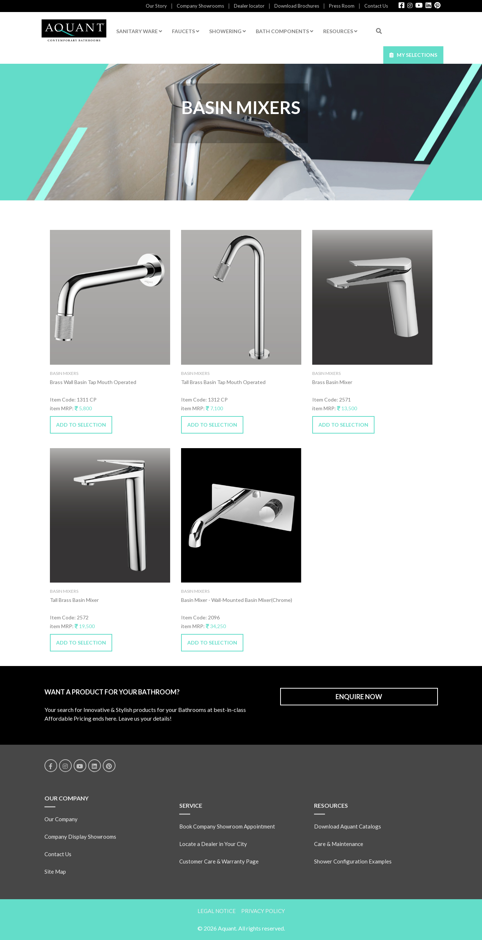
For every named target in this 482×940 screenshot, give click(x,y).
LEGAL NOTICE (216, 911)
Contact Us (376, 6)
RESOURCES (340, 31)
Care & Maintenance (338, 844)
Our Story (156, 6)
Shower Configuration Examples (353, 861)
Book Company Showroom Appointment (227, 826)
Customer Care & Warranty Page (219, 861)
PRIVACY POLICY (263, 911)
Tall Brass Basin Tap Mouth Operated (223, 382)
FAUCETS (185, 31)
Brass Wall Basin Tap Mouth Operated (93, 382)
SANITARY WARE (139, 31)
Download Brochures (296, 6)
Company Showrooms (200, 6)
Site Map (55, 871)
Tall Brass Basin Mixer (74, 600)
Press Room (341, 6)
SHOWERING (227, 31)
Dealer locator (249, 6)
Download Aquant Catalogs (347, 826)
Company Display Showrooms (80, 836)
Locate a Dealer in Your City (213, 844)
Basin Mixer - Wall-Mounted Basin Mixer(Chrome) (236, 600)
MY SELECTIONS (413, 55)
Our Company (61, 819)
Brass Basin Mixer (332, 382)
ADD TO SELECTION (81, 425)
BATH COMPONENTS (284, 31)
